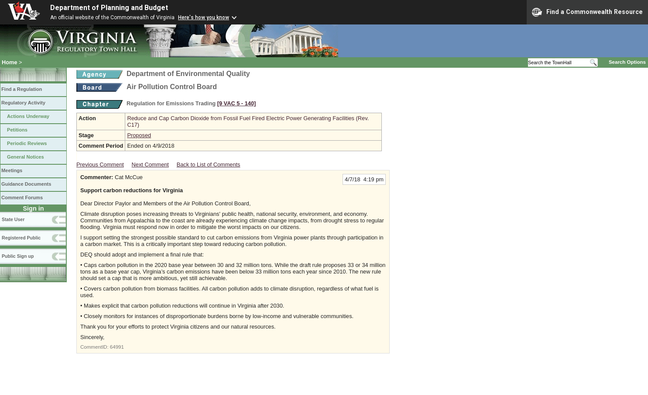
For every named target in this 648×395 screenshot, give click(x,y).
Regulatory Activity (23, 102)
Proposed (139, 135)
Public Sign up (18, 256)
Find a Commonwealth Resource (587, 12)
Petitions (17, 129)
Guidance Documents (26, 184)
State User (13, 219)
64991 (117, 347)
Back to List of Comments (208, 164)
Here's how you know (203, 17)
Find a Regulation (21, 89)
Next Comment (150, 164)
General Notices (25, 156)
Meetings (11, 170)
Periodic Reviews (27, 143)
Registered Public (21, 237)
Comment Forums (22, 197)
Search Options (627, 62)
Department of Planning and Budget (109, 7)
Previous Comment (100, 164)
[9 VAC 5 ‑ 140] (236, 103)
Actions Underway (28, 116)
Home (9, 62)
